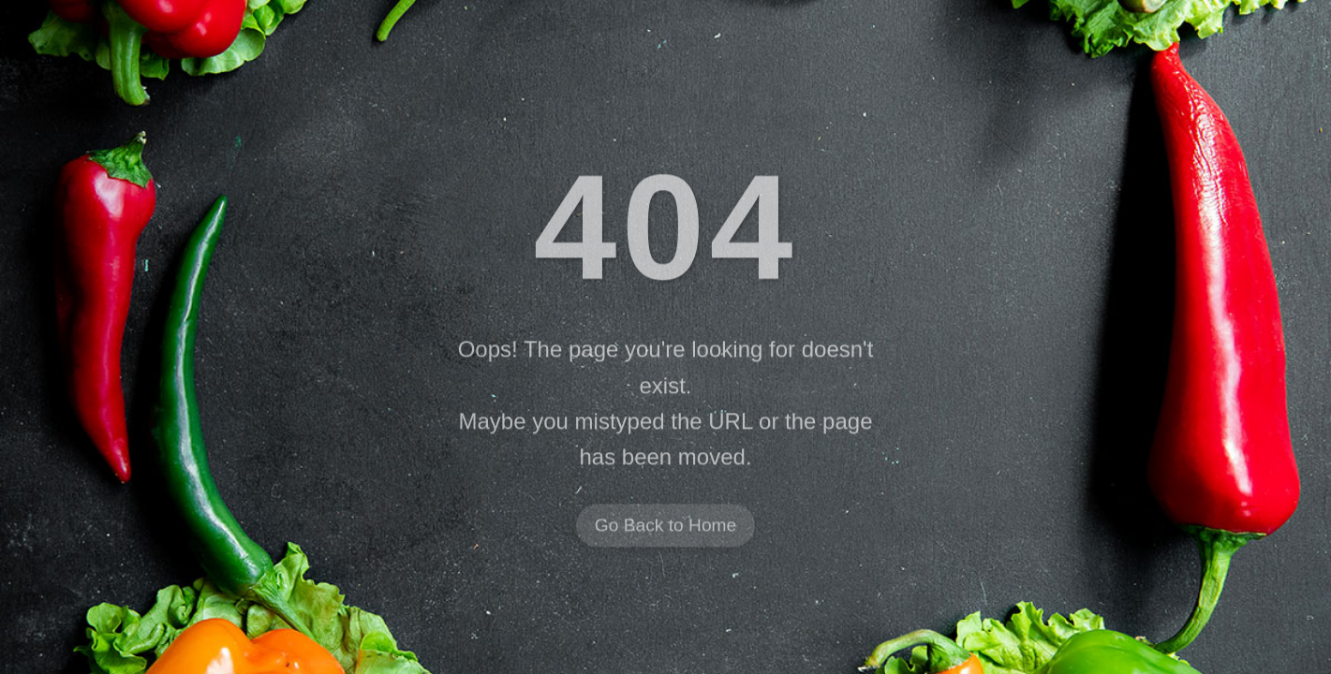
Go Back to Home (665, 526)
